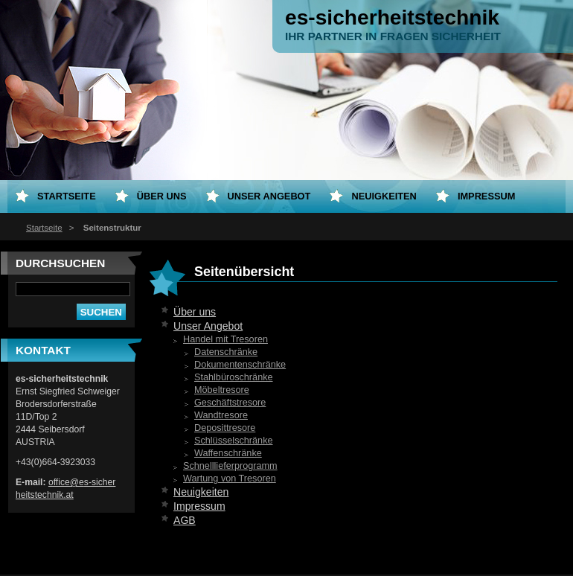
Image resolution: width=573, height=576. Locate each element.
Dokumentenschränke (240, 364)
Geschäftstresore (230, 402)
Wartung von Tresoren (229, 478)
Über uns (194, 312)
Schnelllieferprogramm (230, 466)
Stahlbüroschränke (233, 377)
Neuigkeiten (200, 492)
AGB (184, 520)
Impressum (199, 506)
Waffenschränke (228, 453)
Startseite (44, 227)
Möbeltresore (221, 390)
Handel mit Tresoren (225, 339)
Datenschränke (225, 352)
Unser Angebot (208, 326)
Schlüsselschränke (233, 440)
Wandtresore (221, 415)
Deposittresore (224, 428)
